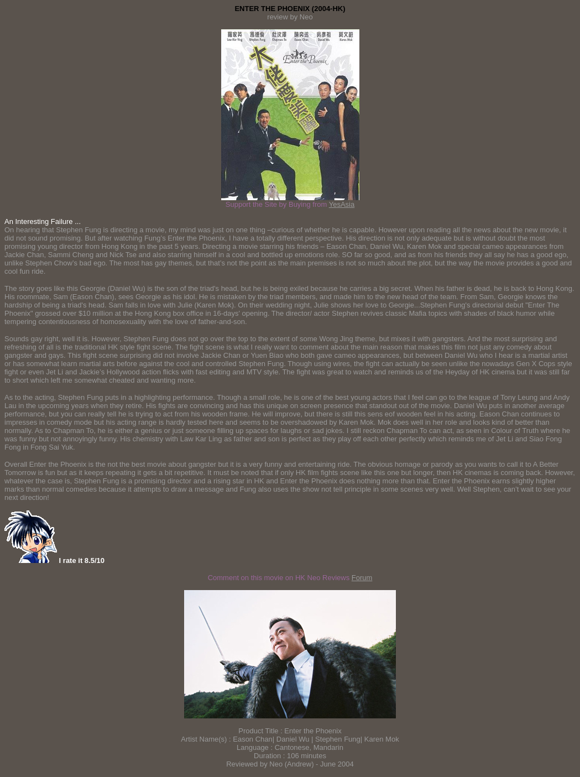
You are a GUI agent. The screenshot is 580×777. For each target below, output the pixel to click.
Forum (362, 577)
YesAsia (342, 204)
